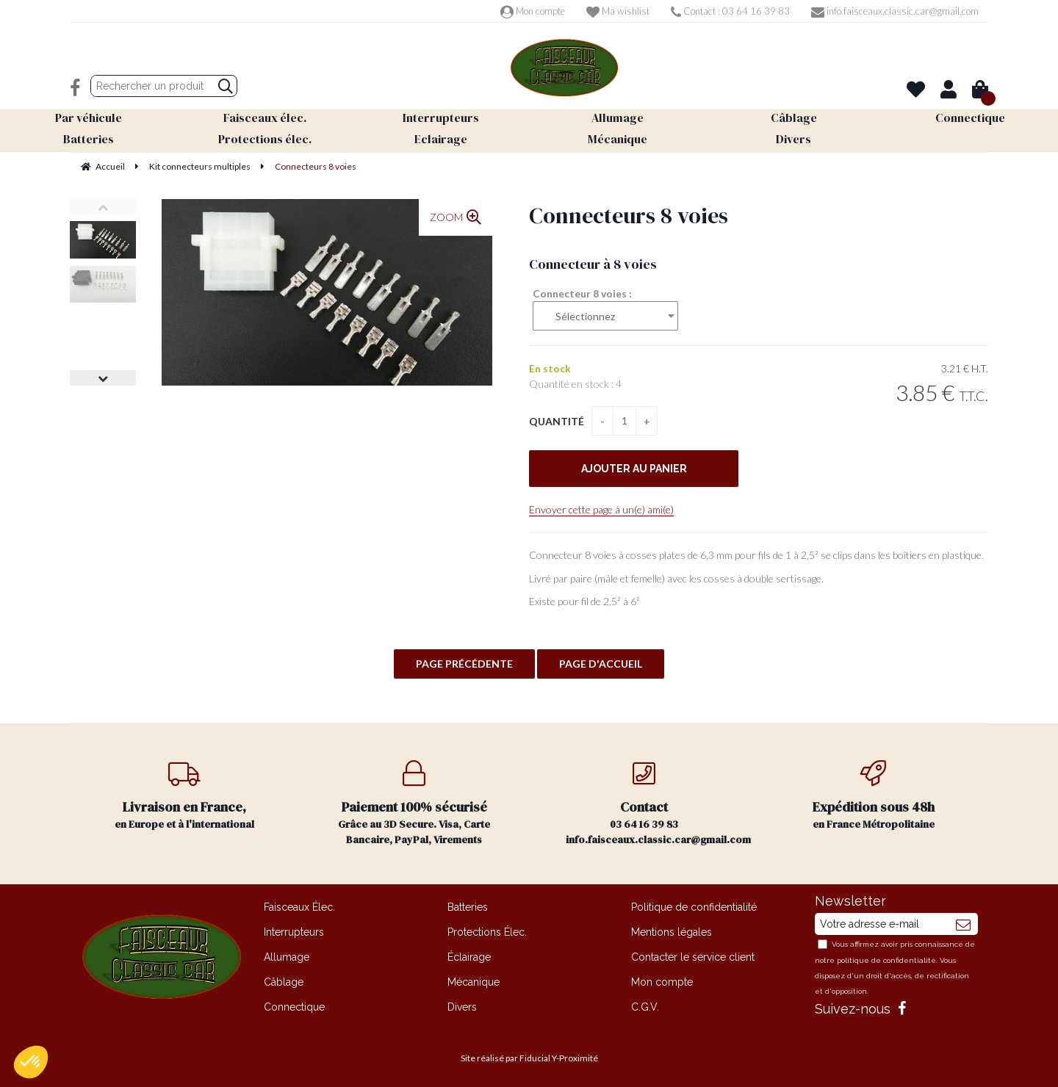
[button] (30, 1062)
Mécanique (473, 982)
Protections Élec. (487, 932)
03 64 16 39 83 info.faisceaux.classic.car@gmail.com (658, 803)
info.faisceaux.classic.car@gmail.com (895, 11)
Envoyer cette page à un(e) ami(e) (601, 509)
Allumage (286, 957)
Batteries (467, 907)
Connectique (294, 1007)
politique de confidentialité (886, 960)
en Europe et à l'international (185, 795)
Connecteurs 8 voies (628, 216)
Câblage (283, 982)
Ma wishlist (617, 11)
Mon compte (532, 11)
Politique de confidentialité (694, 907)
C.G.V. (645, 1007)
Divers (462, 1007)
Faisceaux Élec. (299, 907)
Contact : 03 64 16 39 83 (730, 11)
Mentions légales (671, 932)
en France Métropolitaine (874, 795)
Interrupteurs (294, 932)
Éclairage (469, 957)
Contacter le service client (693, 957)
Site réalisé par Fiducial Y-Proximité (529, 1057)
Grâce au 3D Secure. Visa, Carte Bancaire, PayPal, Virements (415, 803)
